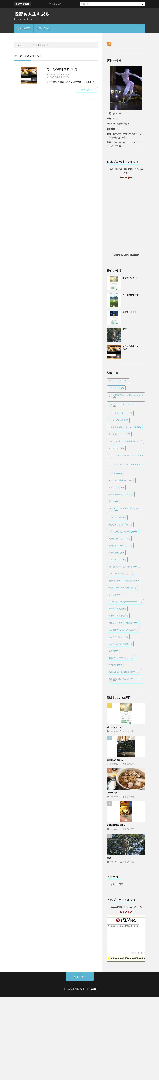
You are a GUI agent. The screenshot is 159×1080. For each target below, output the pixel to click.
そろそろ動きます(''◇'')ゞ (60, 77)
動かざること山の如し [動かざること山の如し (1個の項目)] (120, 524)
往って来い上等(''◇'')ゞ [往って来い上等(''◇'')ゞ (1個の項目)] (121, 573)
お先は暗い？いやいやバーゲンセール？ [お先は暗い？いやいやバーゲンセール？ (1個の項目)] (125, 405)
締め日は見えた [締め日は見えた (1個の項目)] (117, 608)
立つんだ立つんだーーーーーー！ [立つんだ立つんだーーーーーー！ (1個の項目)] (125, 601)
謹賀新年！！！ (130, 312)
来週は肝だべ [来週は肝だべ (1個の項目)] (131, 580)
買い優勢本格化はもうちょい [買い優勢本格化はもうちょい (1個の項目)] (123, 629)
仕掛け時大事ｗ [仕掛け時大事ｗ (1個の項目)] (117, 517)
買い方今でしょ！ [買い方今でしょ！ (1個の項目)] (118, 636)
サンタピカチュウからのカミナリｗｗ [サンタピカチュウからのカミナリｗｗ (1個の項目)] (126, 456)
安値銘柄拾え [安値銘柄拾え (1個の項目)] (116, 552)
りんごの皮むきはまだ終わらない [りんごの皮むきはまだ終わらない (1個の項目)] (125, 441)
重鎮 (125, 329)
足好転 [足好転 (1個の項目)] (113, 650)
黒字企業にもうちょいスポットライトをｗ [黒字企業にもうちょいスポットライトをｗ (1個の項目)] (126, 679)
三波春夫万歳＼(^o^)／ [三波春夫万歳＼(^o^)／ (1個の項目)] (121, 494)
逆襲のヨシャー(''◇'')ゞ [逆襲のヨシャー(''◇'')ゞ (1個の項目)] (121, 657)
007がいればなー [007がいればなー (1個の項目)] (118, 381)
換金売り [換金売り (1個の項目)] (114, 580)
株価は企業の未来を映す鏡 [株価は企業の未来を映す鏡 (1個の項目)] (122, 587)
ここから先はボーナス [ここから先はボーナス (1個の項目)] (120, 413)
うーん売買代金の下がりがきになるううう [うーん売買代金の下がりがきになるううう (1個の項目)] (126, 396)
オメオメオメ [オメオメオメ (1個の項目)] (116, 448)
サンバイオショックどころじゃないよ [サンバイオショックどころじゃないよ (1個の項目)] (126, 465)
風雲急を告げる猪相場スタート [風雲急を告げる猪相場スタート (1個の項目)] (124, 671)
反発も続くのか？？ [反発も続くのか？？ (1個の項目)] (119, 538)
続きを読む (86, 89)
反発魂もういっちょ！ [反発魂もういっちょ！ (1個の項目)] (120, 545)
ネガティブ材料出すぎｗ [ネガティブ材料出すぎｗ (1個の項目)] (121, 480)
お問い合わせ (43, 28)
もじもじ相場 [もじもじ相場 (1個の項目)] (133, 427)
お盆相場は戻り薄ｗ (116, 825)
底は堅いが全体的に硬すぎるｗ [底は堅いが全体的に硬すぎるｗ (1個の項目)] (124, 566)
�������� (137, 953)
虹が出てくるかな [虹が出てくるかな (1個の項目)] (118, 615)
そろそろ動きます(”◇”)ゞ (63, 69)
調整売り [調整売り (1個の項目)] (131, 622)
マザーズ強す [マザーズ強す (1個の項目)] (116, 487)
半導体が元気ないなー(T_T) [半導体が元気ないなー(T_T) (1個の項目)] (123, 531)
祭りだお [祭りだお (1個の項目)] (114, 594)
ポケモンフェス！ (57, 4)
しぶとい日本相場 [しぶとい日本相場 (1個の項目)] (118, 420)
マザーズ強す (113, 792)
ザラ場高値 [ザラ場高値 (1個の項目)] (115, 473)
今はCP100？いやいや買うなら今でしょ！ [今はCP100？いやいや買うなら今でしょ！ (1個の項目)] (125, 509)
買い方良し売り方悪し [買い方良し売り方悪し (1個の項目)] (120, 643)
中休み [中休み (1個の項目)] (113, 501)
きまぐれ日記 (23, 28)
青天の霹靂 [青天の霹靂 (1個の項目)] (115, 664)
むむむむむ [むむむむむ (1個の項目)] (115, 427)
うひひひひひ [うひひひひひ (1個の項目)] (116, 388)
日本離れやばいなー (116, 760)
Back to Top (79, 977)
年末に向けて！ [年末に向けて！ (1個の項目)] (117, 559)
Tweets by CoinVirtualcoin (126, 254)
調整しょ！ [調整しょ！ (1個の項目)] (115, 622)
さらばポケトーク (131, 295)
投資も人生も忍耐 (32, 14)
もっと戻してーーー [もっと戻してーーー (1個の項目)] (119, 434)
